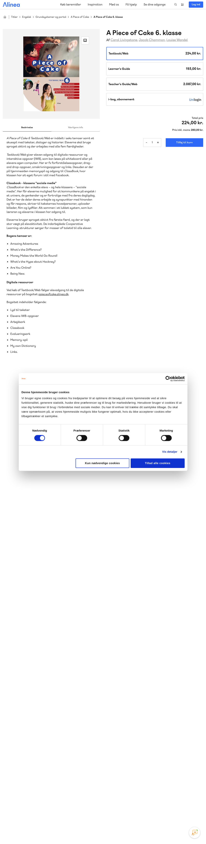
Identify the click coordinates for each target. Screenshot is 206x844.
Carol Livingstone (124, 40)
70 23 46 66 (25, 771)
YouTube (184, 816)
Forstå (42, 740)
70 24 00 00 (130, 794)
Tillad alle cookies (157, 463)
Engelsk (26, 17)
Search (175, 4)
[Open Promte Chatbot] (194, 832)
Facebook (175, 816)
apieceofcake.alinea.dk (53, 294)
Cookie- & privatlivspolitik (142, 833)
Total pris (197, 118)
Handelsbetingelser (169, 833)
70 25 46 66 (130, 707)
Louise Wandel (177, 40)
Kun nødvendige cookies (102, 463)
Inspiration (95, 4)
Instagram (166, 816)
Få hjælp (131, 4)
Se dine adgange (155, 4)
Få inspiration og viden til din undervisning (142, 735)
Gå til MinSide (125, 759)
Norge (76, 735)
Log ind (196, 4)
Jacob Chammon (152, 40)
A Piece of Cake (80, 17)
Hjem (5, 17)
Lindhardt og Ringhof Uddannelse (49, 731)
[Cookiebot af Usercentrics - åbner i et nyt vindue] (168, 379)
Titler (14, 17)
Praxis (38, 735)
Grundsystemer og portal (51, 17)
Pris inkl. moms (181, 130)
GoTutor (49, 735)
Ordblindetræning (21, 740)
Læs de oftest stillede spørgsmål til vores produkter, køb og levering (47, 801)
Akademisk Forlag (21, 735)
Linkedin (193, 816)
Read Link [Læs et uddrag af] (85, 40)
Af (108, 40)
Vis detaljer (169, 451)
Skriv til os (129, 715)
